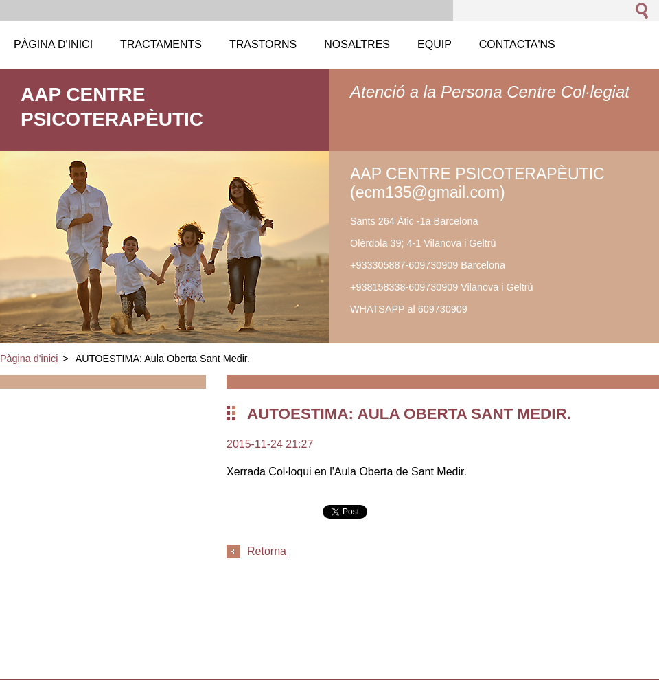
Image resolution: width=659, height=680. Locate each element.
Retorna (266, 551)
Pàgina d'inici (29, 358)
